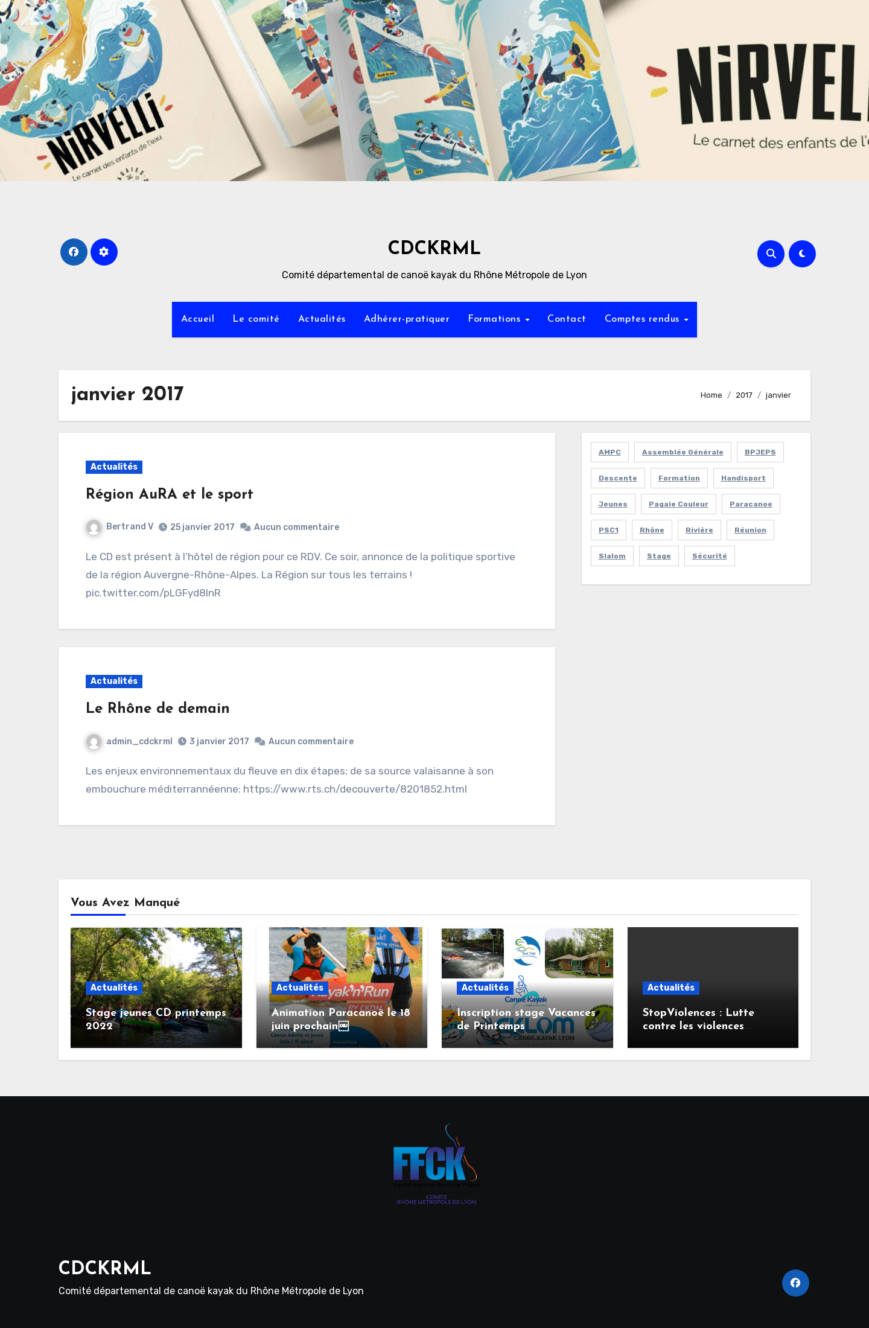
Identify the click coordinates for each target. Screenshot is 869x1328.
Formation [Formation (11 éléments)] (679, 478)
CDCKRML (434, 249)
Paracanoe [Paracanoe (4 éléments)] (751, 504)
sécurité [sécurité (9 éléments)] (709, 556)
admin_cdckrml (129, 741)
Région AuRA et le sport (169, 495)
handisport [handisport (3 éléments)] (743, 478)
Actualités (322, 319)
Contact (567, 319)
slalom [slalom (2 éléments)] (612, 556)
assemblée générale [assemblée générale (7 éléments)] (683, 452)
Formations (496, 319)
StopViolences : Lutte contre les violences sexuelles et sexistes (698, 1026)
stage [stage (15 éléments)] (659, 556)
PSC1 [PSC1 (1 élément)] (609, 530)
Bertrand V (119, 527)
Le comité (256, 319)
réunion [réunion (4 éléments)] (750, 530)
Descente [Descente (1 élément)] (618, 478)
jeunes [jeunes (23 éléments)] (613, 504)
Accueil (198, 319)
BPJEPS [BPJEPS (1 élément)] (760, 452)
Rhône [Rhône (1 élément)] (652, 530)
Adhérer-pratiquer (407, 319)
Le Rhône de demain (158, 709)
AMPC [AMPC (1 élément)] (610, 452)
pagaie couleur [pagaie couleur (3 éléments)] (678, 504)
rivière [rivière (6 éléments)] (699, 530)
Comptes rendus (644, 319)
